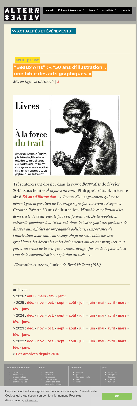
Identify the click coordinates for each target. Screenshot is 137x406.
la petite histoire (19, 377)
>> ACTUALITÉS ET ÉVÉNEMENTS (41, 31)
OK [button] (117, 396)
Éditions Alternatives (70, 10)
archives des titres (52, 382)
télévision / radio (83, 377)
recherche (112, 372)
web (78, 379)
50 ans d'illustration (39, 197)
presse (79, 375)
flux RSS (111, 382)
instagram (112, 375)
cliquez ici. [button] (31, 400)
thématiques (50, 377)
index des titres (51, 379)
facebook (112, 377)
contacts (125, 10)
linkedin (111, 379)
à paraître (49, 375)
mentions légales (20, 382)
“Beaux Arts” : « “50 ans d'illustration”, (60, 67)
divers (78, 382)
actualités (108, 10)
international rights (20, 379)
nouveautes (49, 372)
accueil (50, 10)
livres (92, 10)
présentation (18, 375)
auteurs (79, 372)
